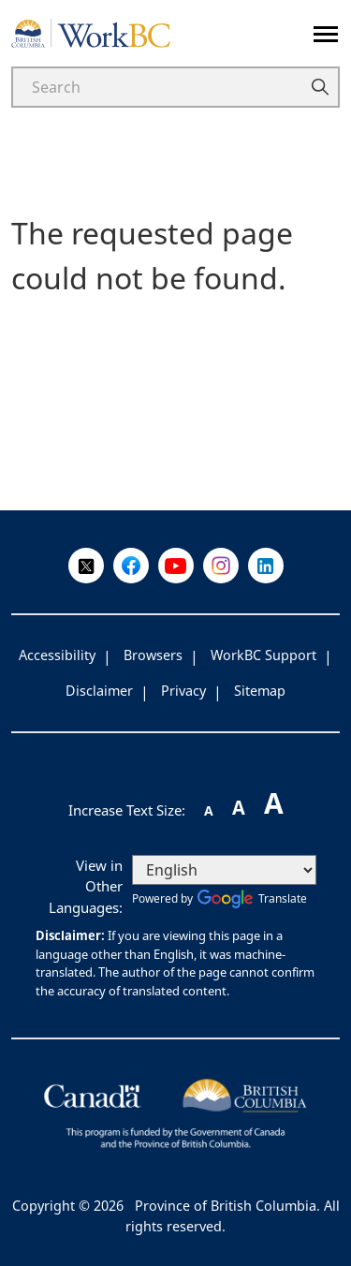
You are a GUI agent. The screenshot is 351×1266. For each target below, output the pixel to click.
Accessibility (57, 655)
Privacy (183, 690)
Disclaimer (99, 690)
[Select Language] (224, 870)
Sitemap (259, 690)
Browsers (153, 655)
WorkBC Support (263, 655)
